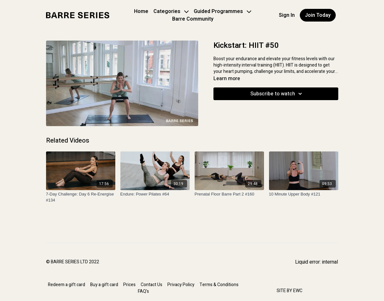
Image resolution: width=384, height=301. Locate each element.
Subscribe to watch (277, 94)
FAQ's (143, 291)
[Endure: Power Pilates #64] (155, 194)
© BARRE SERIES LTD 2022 (72, 262)
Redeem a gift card (66, 284)
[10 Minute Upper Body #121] (303, 194)
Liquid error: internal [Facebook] (316, 262)
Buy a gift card (104, 284)
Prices (129, 284)
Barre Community (192, 19)
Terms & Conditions (219, 284)
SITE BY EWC (289, 290)
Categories (171, 11)
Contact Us (151, 284)
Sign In (287, 15)
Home (141, 11)
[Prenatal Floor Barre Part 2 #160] (229, 194)
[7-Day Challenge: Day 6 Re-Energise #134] (80, 197)
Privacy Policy (180, 284)
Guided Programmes (222, 11)
